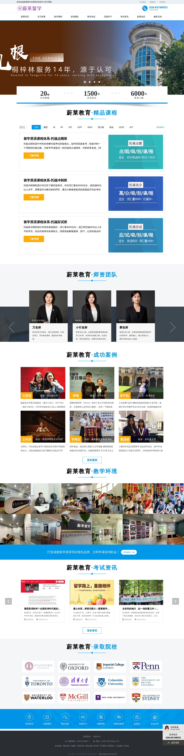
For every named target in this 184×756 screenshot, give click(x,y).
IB (54, 127)
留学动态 (91, 16)
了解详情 (34, 155)
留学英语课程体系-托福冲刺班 (45, 180)
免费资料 (101, 723)
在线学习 (83, 723)
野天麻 (96, 745)
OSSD (121, 127)
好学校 (126, 745)
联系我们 (163, 2)
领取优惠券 (119, 723)
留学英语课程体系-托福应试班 (45, 221)
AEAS (90, 127)
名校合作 (155, 723)
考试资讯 (124, 16)
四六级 (101, 127)
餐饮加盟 (88, 745)
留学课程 (58, 16)
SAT (70, 127)
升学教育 (103, 745)
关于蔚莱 (41, 16)
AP (61, 127)
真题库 (137, 723)
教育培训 (80, 745)
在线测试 (47, 723)
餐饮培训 (66, 745)
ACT (131, 127)
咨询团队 (75, 16)
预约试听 (65, 723)
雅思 (46, 127)
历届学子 (108, 16)
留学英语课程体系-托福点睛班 (45, 138)
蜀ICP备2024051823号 (108, 753)
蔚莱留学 (111, 745)
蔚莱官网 (86, 736)
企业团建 (119, 745)
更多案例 (92, 459)
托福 (36, 127)
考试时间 (29, 723)
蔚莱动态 (141, 16)
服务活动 (158, 16)
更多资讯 (92, 630)
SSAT (79, 127)
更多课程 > (160, 127)
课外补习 (97, 736)
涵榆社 (73, 745)
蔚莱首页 (25, 16)
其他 (111, 127)
